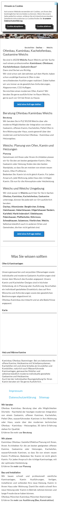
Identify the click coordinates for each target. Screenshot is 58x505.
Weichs (45, 220)
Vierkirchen (35, 220)
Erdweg (40, 206)
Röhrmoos (35, 217)
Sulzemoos (23, 220)
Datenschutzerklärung (22, 397)
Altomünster (17, 206)
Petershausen (9, 217)
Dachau (6, 206)
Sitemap (44, 397)
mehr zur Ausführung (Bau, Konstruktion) (34, 500)
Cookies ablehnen (44, 26)
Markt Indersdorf (21, 213)
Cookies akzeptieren (15, 26)
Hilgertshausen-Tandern (42, 210)
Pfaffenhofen (23, 217)
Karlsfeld (7, 213)
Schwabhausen (10, 220)
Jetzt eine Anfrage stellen (29, 104)
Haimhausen (9, 210)
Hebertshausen (23, 210)
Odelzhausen (36, 213)
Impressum (16, 390)
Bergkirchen (30, 206)
